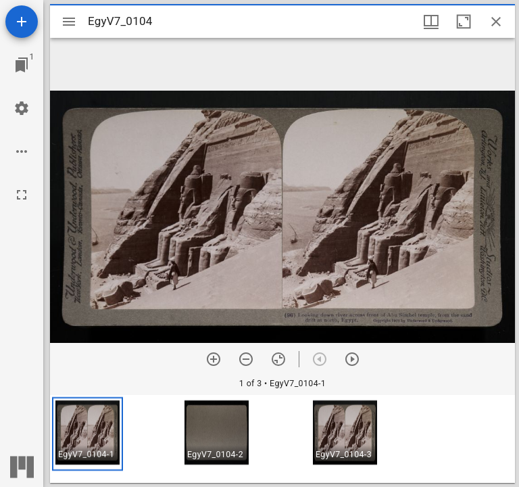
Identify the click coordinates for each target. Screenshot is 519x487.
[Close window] (496, 21)
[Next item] (352, 359)
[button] (87, 433)
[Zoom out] (246, 359)
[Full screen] (21, 195)
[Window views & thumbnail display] (431, 21)
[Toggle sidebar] (69, 21)
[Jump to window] (21, 65)
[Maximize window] (463, 21)
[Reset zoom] (278, 359)
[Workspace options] (21, 151)
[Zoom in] (213, 359)
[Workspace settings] (21, 108)
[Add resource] (21, 21)
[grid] (282, 439)
